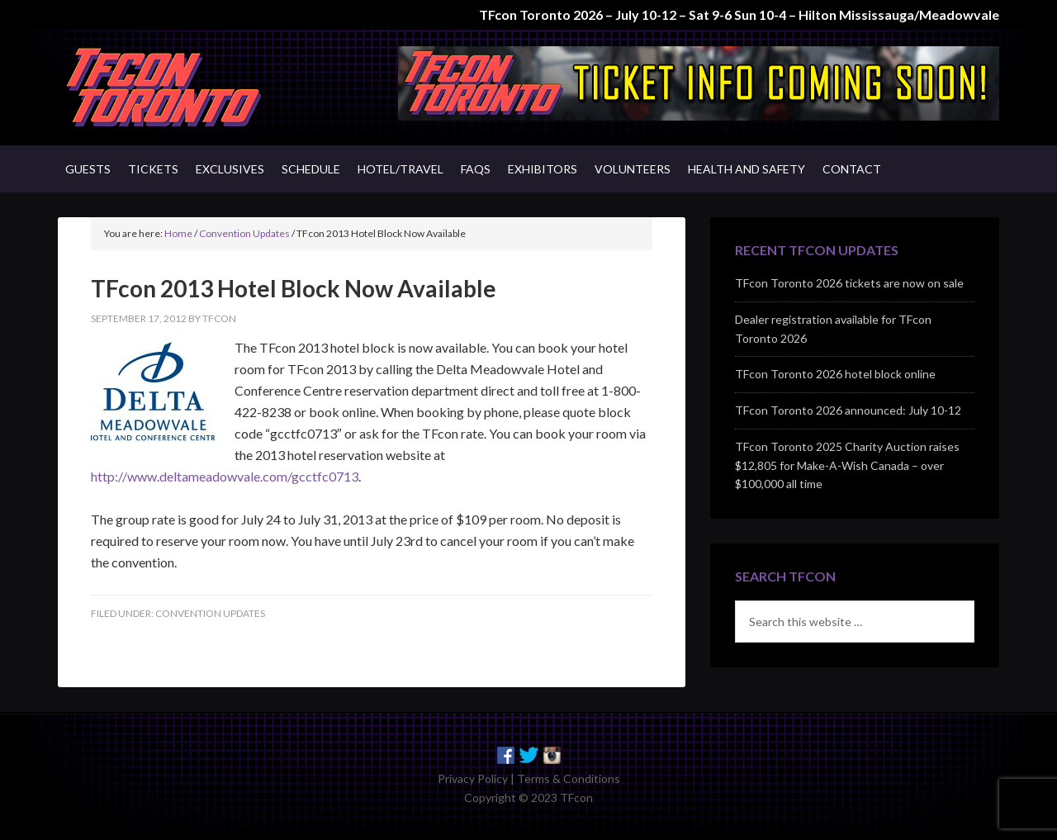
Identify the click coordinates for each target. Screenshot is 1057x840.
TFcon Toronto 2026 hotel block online (835, 374)
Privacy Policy (473, 778)
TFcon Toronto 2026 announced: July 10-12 (848, 410)
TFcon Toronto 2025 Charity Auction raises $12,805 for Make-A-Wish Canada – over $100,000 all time (847, 465)
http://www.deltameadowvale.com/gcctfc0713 (224, 476)
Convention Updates (210, 613)
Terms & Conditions (568, 778)
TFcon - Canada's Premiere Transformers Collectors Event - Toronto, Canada (198, 87)
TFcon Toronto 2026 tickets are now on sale (849, 283)
